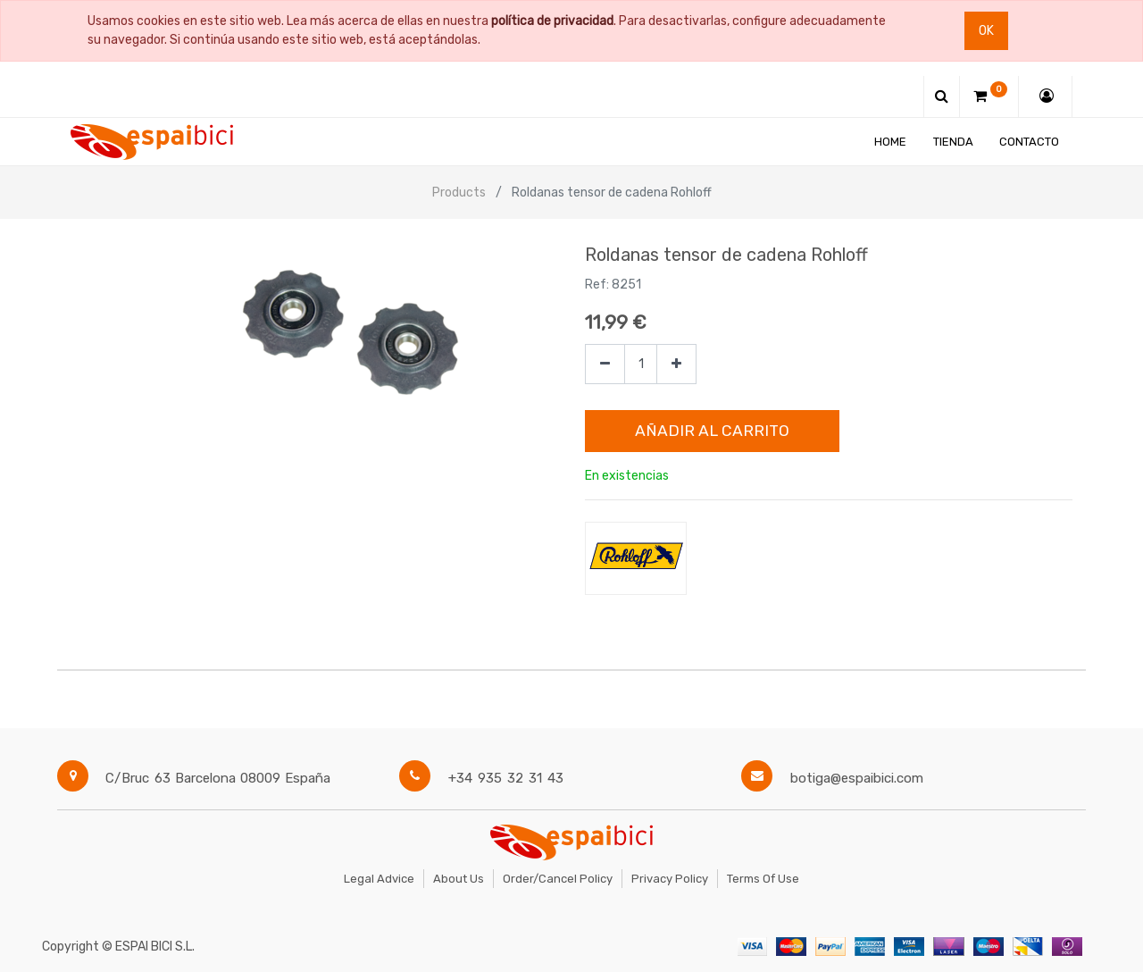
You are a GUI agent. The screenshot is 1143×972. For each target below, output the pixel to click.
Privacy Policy (669, 878)
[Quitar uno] (605, 364)
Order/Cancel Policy (558, 878)
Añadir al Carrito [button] (712, 431)
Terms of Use (763, 878)
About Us (458, 878)
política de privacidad (552, 21)
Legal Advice (379, 878)
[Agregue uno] (676, 364)
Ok (986, 30)
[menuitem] (890, 142)
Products (459, 192)
